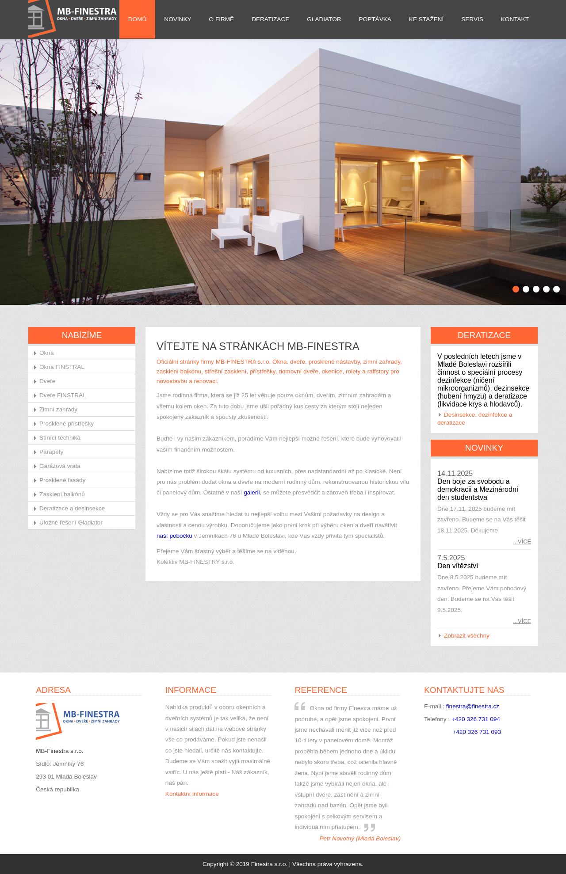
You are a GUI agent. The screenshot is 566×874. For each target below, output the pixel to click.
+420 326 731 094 (475, 719)
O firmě (221, 19)
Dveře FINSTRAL (62, 395)
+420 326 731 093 (476, 732)
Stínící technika (59, 437)
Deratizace (270, 19)
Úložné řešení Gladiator (71, 522)
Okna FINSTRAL (61, 367)
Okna (46, 353)
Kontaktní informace (192, 793)
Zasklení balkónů (62, 494)
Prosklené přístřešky (66, 423)
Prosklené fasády (62, 480)
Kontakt (515, 19)
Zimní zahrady (58, 409)
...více (522, 541)
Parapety (51, 451)
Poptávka (375, 19)
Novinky (177, 19)
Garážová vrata (59, 466)
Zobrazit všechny (467, 635)
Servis (472, 19)
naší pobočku (174, 535)
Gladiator (324, 19)
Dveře (47, 381)
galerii (252, 492)
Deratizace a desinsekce (72, 508)
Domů (137, 19)
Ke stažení (426, 19)
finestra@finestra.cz (472, 706)
